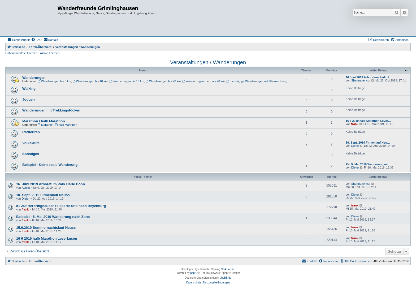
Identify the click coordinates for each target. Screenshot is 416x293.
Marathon (45, 124)
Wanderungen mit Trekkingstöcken (51, 110)
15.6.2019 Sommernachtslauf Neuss (46, 228)
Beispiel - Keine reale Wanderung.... (51, 165)
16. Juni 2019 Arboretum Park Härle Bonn (50, 184)
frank (354, 124)
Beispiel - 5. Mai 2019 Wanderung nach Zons (53, 217)
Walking (29, 89)
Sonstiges (30, 154)
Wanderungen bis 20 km (163, 81)
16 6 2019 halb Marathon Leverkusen (46, 238)
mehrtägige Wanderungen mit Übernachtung (256, 81)
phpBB (194, 273)
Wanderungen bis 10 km (90, 81)
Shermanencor (360, 80)
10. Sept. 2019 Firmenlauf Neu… (368, 142)
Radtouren (31, 132)
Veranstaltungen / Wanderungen (208, 62)
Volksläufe (31, 143)
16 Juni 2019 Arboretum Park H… (369, 77)
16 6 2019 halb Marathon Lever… (368, 120)
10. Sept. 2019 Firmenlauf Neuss (43, 195)
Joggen (28, 99)
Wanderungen (33, 78)
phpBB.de (225, 277)
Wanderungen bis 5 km (54, 81)
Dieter (355, 145)
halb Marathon (66, 124)
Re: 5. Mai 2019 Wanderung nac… (369, 164)
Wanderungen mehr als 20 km (203, 81)
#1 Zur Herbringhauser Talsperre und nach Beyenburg (61, 206)
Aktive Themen (49, 53)
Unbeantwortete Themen (21, 53)
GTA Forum (227, 269)
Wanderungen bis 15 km (126, 81)
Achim (26, 187)
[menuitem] (36, 40)
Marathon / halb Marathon (43, 121)
